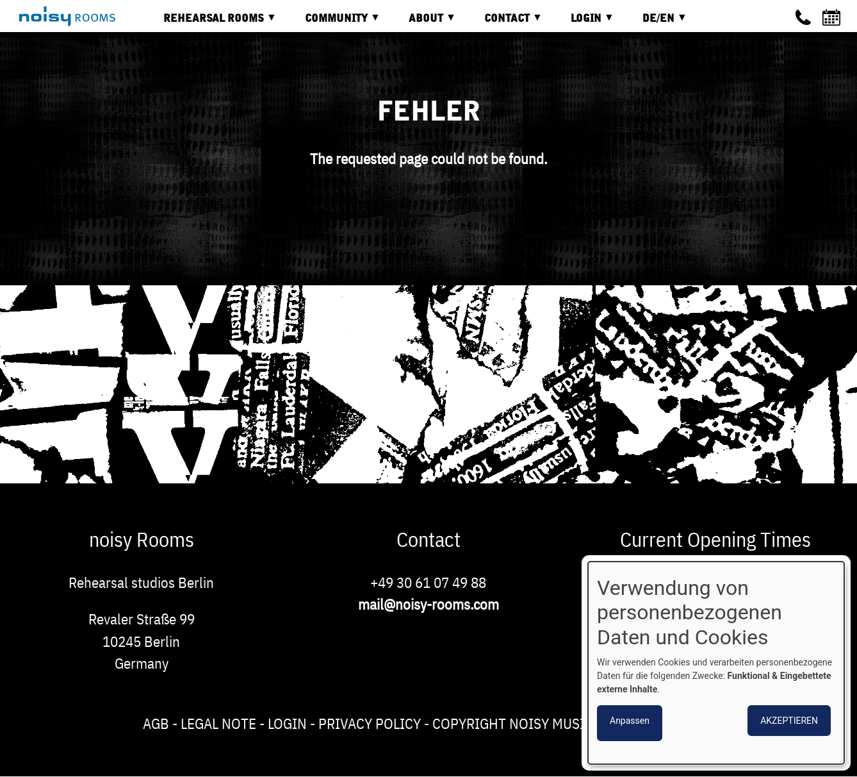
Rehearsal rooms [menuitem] (210, 22)
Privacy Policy (369, 723)
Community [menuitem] (333, 22)
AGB (156, 723)
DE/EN (655, 22)
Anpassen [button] (629, 720)
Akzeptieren (789, 720)
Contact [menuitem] (504, 22)
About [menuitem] (422, 22)
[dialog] (716, 663)
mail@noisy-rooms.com (428, 604)
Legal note (218, 723)
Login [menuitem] (582, 22)
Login (287, 723)
